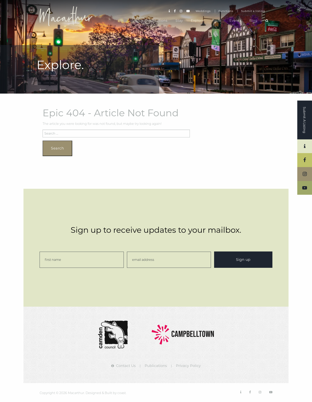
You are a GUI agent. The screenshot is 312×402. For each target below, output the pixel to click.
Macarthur (69, 16)
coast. (121, 393)
